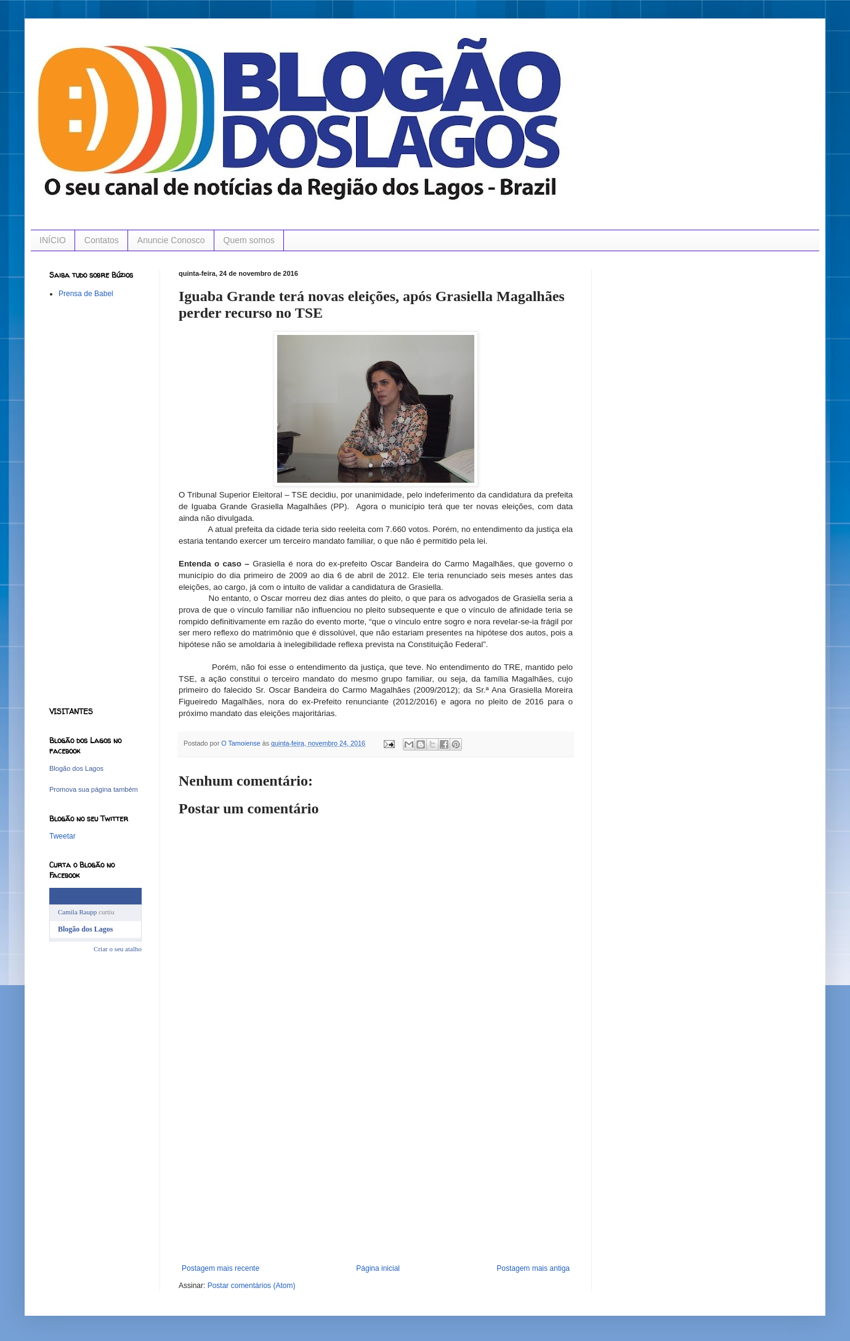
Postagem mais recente (220, 1268)
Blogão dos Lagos (76, 768)
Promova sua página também (93, 789)
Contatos (101, 240)
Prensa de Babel (86, 293)
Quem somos (249, 240)
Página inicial (378, 1268)
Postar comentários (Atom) (252, 1285)
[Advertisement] (375, 1172)
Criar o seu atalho (118, 948)
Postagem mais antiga (533, 1268)
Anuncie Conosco (171, 240)
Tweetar (62, 836)
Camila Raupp (77, 912)
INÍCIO (52, 240)
